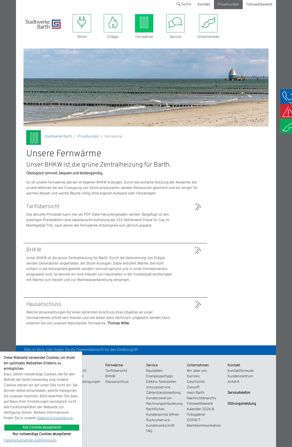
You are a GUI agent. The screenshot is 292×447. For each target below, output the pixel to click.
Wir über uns (197, 371)
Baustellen (154, 371)
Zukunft (193, 387)
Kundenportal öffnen (162, 415)
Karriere (193, 376)
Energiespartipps (159, 376)
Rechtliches (155, 409)
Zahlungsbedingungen (82, 382)
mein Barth (195, 393)
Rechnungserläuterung (164, 404)
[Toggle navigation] (28, 31)
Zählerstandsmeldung (163, 393)
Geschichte (196, 382)
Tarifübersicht (116, 371)
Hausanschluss (117, 382)
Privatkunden (228, 4)
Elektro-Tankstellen (161, 382)
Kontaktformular (240, 371)
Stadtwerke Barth (58, 136)
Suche (184, 4)
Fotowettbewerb (259, 4)
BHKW (110, 376)
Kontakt (204, 4)
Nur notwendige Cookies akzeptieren (42, 434)
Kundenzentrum (159, 398)
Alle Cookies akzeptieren (41, 427)
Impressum (48, 440)
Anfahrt (233, 382)
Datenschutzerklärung (55, 418)
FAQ (149, 431)
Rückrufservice (158, 420)
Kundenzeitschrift (160, 425)
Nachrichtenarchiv (201, 398)
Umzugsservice (158, 387)
